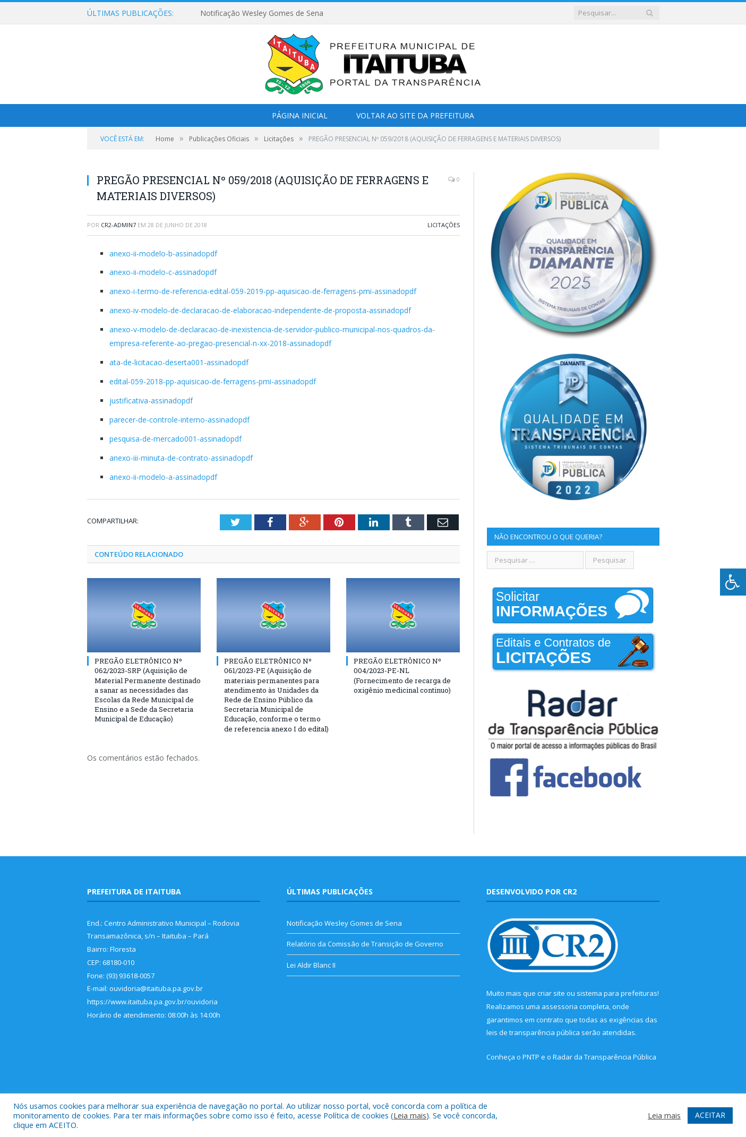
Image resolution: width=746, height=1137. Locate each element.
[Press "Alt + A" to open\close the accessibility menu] (733, 582)
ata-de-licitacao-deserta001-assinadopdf (178, 362)
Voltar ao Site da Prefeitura (415, 115)
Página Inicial (300, 115)
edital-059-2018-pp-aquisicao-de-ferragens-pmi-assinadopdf (212, 381)
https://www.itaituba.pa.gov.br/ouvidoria (152, 1001)
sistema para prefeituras (617, 993)
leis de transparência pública (533, 1032)
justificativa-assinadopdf (151, 400)
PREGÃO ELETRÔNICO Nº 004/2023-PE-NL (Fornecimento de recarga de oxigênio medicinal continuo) (402, 675)
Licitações (443, 225)
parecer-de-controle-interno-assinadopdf (179, 420)
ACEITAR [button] (710, 1115)
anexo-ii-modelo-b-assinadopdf (163, 253)
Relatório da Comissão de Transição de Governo (365, 944)
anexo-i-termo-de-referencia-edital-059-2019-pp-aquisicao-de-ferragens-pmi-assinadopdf (262, 291)
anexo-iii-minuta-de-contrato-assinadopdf (181, 458)
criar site (551, 993)
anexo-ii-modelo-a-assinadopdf (163, 477)
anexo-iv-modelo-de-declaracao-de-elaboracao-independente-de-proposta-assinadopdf (260, 310)
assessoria (560, 1006)
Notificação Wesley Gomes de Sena (261, 13)
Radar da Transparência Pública (604, 1057)
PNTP (530, 1057)
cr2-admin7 (118, 225)
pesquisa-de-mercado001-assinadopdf (175, 439)
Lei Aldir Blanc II (311, 965)
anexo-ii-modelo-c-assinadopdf (163, 272)
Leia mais (409, 1115)
